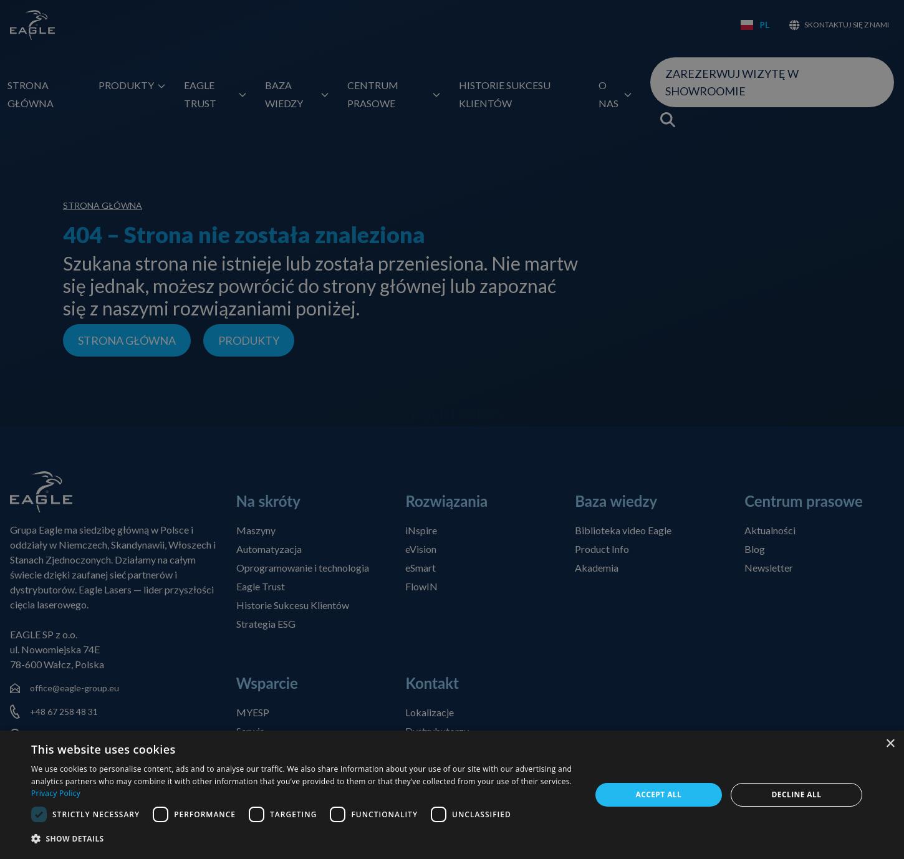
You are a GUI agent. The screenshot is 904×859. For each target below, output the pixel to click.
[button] (302, 839)
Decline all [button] (797, 794)
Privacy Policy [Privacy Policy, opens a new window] (55, 793)
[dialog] (452, 795)
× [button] (890, 744)
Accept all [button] (658, 794)
